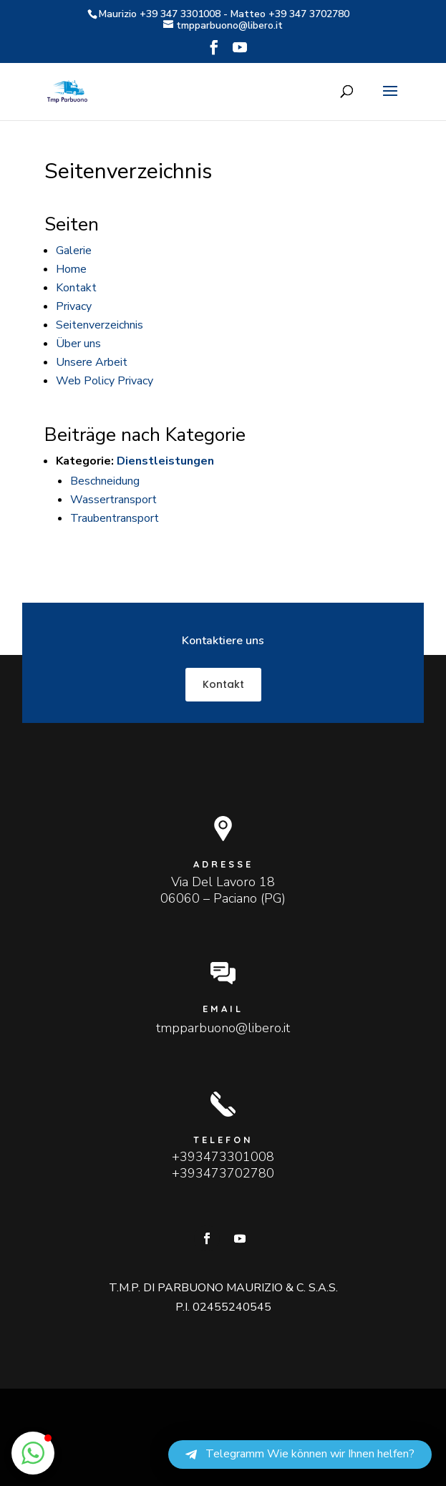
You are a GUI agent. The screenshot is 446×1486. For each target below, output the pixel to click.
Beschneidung (105, 481)
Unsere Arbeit (91, 362)
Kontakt (76, 288)
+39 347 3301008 (180, 14)
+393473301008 (223, 1156)
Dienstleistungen (165, 461)
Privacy (74, 306)
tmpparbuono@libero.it (223, 1027)
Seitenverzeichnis (99, 325)
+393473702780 (223, 1173)
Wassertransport (113, 500)
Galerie (74, 250)
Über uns (78, 343)
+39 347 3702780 (308, 14)
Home (71, 269)
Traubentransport (114, 518)
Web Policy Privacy (104, 381)
